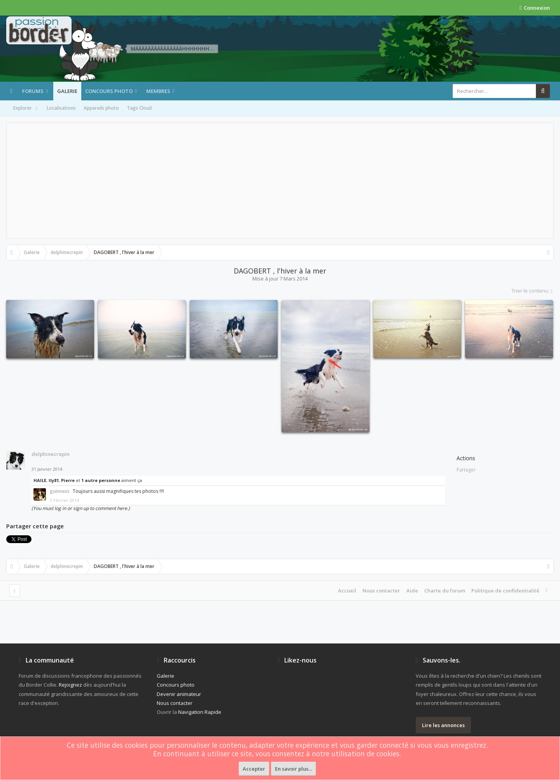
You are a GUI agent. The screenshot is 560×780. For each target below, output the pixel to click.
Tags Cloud (139, 108)
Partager (466, 470)
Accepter (254, 768)
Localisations (61, 108)
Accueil (347, 590)
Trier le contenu (532, 290)
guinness (60, 491)
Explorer (26, 108)
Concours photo (109, 91)
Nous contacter (381, 590)
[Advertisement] (280, 180)
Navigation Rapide (199, 711)
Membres (158, 91)
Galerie (67, 91)
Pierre (68, 480)
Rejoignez (70, 684)
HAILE (39, 480)
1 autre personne (100, 480)
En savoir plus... (293, 768)
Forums (33, 91)
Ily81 (54, 480)
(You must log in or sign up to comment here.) (81, 508)
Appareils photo (101, 108)
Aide (412, 590)
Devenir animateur (179, 694)
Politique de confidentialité (505, 590)
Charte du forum (444, 590)
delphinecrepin (51, 453)
